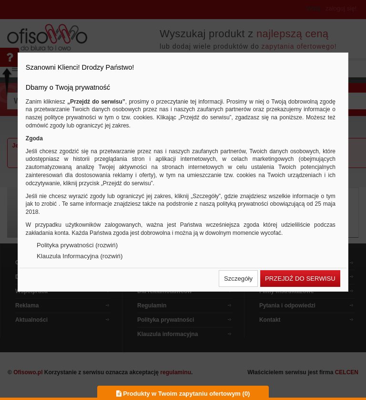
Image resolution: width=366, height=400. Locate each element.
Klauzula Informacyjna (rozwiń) (79, 256)
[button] (238, 278)
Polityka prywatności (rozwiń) (77, 245)
